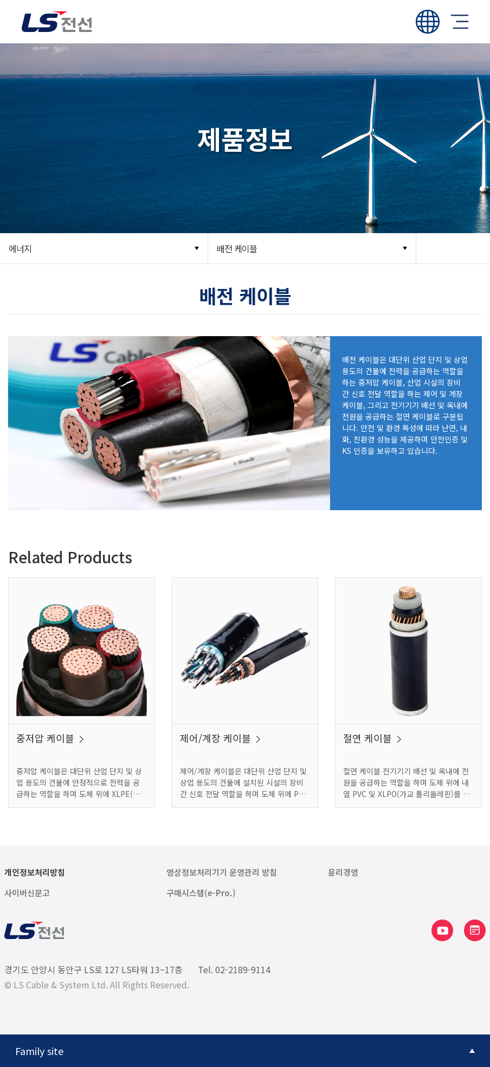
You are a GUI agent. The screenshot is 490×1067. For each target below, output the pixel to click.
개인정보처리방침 (34, 872)
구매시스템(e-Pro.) (201, 893)
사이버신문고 (27, 893)
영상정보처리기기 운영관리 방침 (221, 872)
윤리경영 (343, 872)
